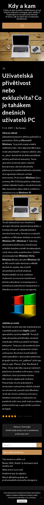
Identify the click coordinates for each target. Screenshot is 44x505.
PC (4, 68)
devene (22, 128)
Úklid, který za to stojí (12, 469)
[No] (41, 497)
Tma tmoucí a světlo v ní (13, 459)
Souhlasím (22, 501)
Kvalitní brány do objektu (14, 473)
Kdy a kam (22, 5)
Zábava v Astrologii (22, 427)
